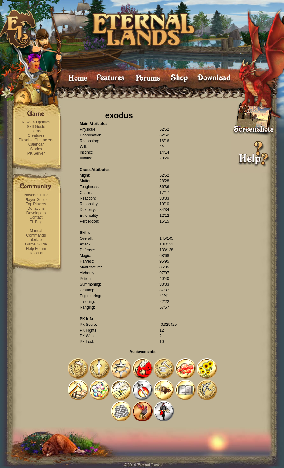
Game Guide (36, 244)
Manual (36, 231)
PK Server (36, 153)
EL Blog (36, 222)
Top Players (36, 204)
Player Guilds (36, 199)
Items (35, 131)
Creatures (36, 135)
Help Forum (36, 248)
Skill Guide (36, 126)
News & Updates (36, 122)
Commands (36, 235)
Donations (36, 208)
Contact (35, 217)
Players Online (36, 195)
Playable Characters (36, 140)
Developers (36, 213)
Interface (36, 240)
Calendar (36, 144)
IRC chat (36, 253)
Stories (36, 149)
